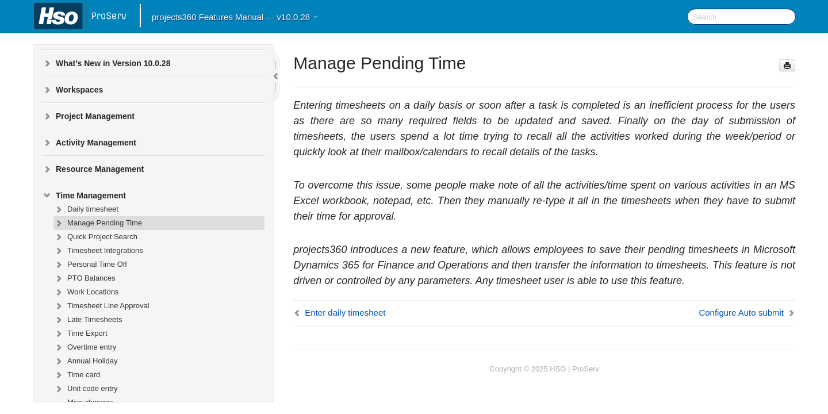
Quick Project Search (95, 237)
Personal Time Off (90, 264)
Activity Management (89, 143)
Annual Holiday (85, 361)
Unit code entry (85, 389)
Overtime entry (84, 347)
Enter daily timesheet (345, 312)
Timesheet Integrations (98, 251)
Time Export (80, 333)
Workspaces (72, 90)
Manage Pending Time (97, 223)
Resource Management (93, 169)
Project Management (88, 116)
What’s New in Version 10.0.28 (106, 63)
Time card (76, 375)
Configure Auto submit (741, 312)
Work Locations (85, 292)
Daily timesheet (85, 209)
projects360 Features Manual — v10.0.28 (235, 17)
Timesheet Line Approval (101, 306)
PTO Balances (84, 278)
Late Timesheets (87, 320)
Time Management (84, 195)
